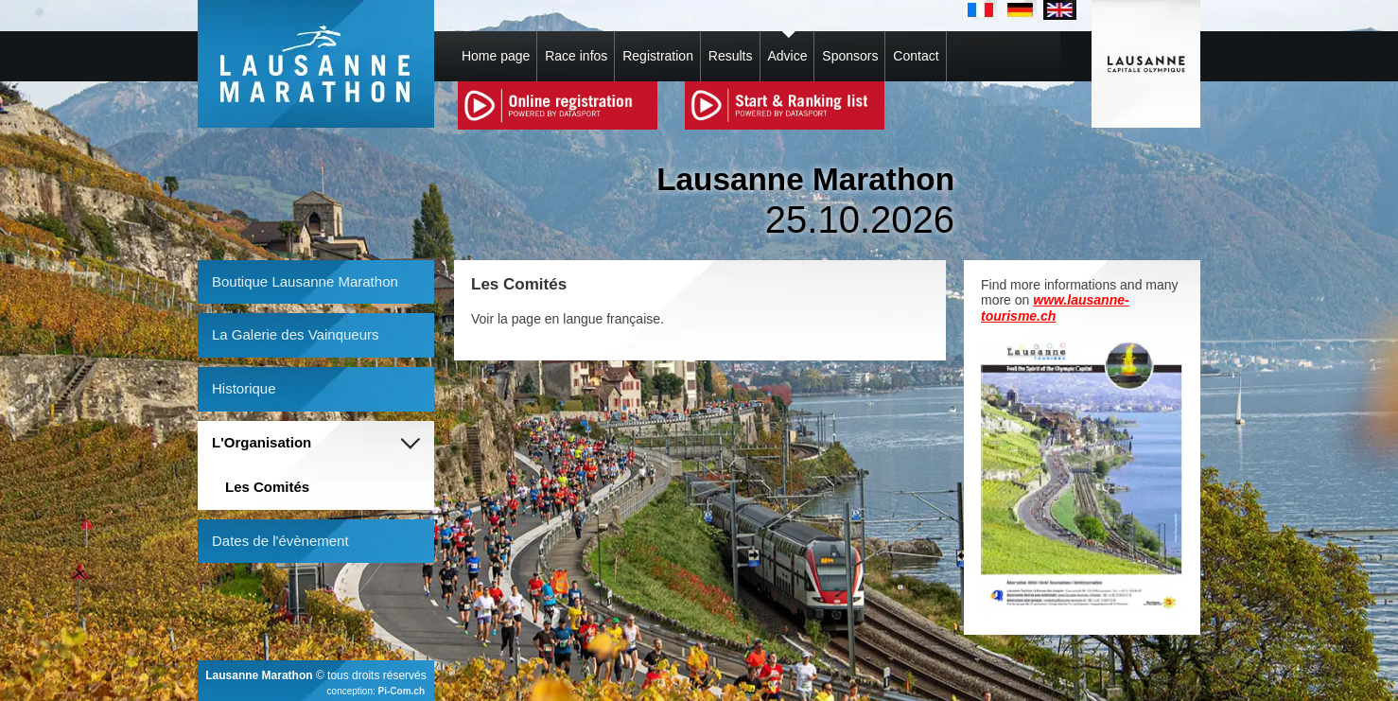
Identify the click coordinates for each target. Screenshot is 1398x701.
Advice (787, 55)
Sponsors (850, 55)
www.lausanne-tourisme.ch (1055, 308)
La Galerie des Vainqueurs (295, 334)
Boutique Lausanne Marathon (305, 281)
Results (730, 55)
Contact (915, 55)
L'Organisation (261, 442)
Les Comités (267, 487)
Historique (244, 388)
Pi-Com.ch (401, 691)
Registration (657, 55)
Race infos (576, 55)
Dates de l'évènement (280, 541)
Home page (496, 55)
